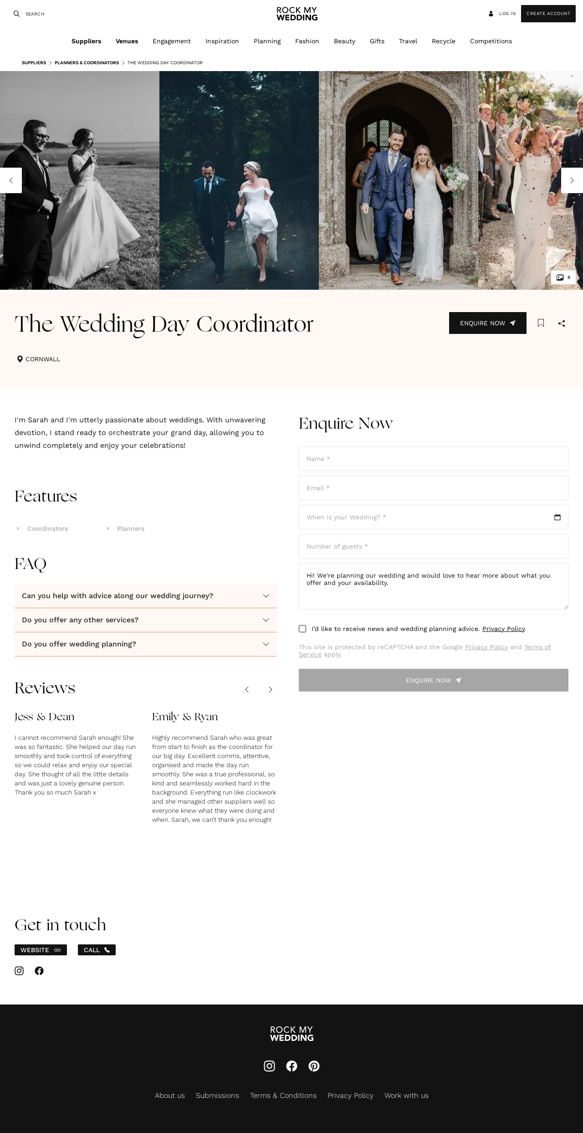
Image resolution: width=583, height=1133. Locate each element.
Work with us (406, 1095)
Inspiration (222, 41)
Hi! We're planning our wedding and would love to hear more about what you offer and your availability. (433, 586)
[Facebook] (291, 1067)
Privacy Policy (503, 628)
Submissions (217, 1095)
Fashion (307, 41)
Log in (501, 13)
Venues (127, 41)
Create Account (548, 13)
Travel (408, 41)
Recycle (443, 41)
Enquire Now (488, 323)
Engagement (172, 41)
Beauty (344, 41)
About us (170, 1095)
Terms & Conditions (283, 1095)
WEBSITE (40, 950)
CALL (97, 950)
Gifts (377, 41)
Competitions (491, 41)
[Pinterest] (314, 1067)
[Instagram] (269, 1067)
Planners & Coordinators (83, 63)
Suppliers (86, 41)
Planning (267, 41)
